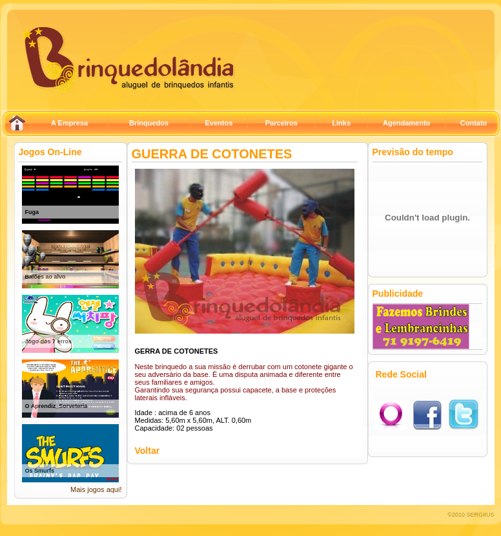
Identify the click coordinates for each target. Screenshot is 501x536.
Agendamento (406, 123)
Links (341, 123)
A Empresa (69, 123)
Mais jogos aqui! (96, 489)
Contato (473, 123)
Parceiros (281, 123)
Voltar (147, 450)
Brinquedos (149, 123)
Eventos (218, 123)
